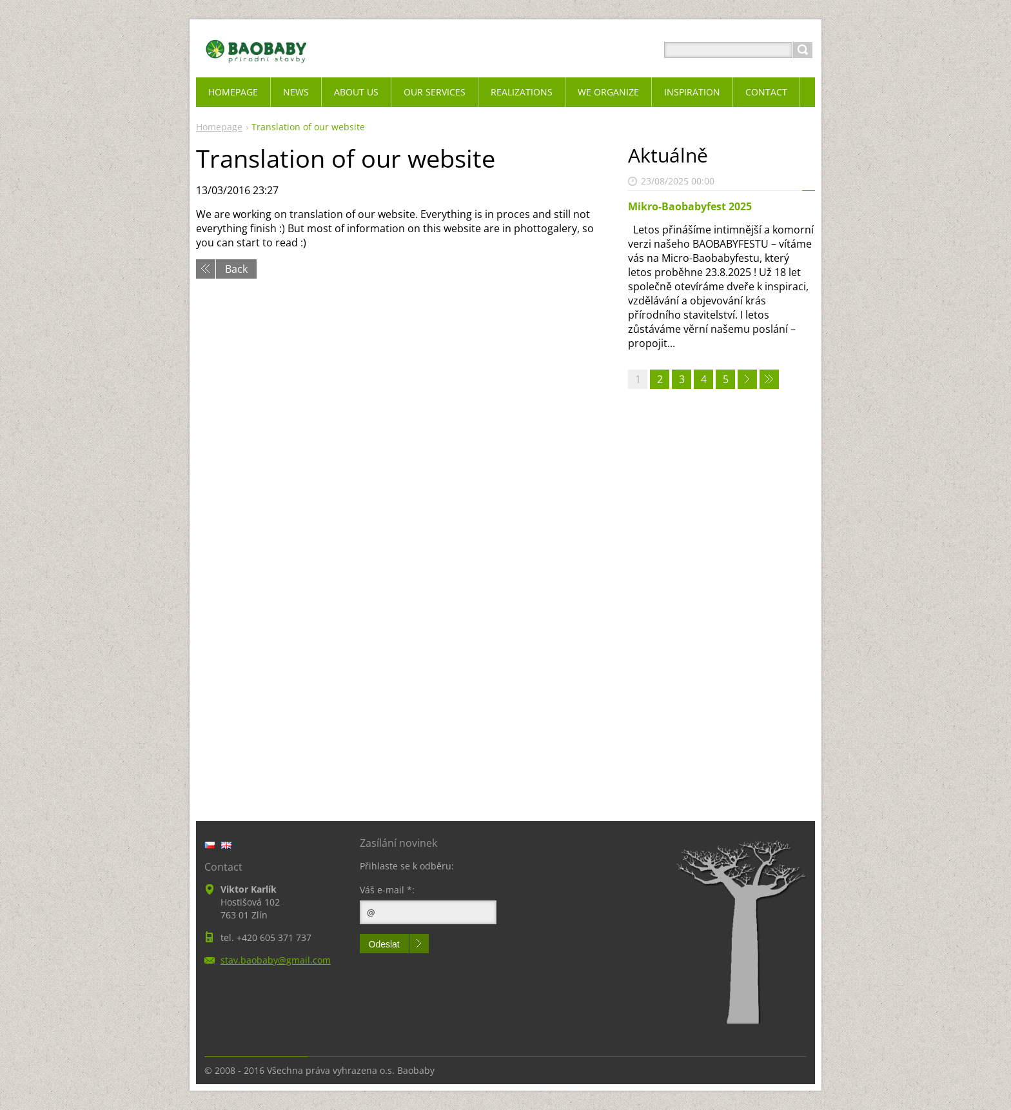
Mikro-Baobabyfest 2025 (690, 206)
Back (236, 269)
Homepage (219, 127)
